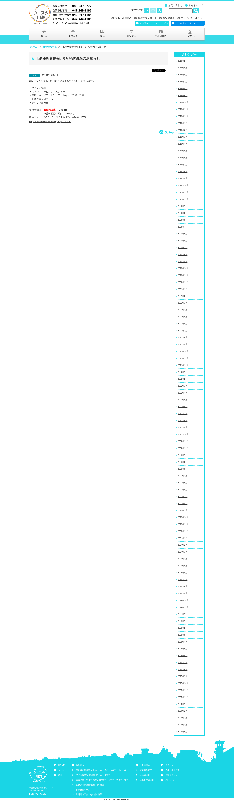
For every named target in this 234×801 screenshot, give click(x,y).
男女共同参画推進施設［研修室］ (91, 785)
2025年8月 (182, 669)
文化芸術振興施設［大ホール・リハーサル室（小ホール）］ (103, 770)
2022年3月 (182, 386)
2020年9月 (182, 261)
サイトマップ (196, 5)
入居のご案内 (146, 775)
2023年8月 (182, 503)
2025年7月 (182, 662)
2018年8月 (182, 88)
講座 (60, 775)
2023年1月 (182, 455)
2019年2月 (182, 130)
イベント (62, 770)
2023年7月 (182, 496)
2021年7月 (182, 331)
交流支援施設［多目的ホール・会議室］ (94, 775)
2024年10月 (183, 600)
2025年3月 (182, 635)
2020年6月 (182, 240)
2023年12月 (183, 531)
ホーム (33, 46)
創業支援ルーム (83, 790)
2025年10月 (183, 683)
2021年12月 (183, 365)
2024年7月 (182, 579)
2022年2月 (182, 379)
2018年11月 (183, 109)
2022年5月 (182, 400)
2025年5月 (182, 648)
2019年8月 (182, 171)
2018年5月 (182, 68)
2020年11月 (183, 275)
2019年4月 (182, 144)
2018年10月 (183, 102)
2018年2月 (182, 61)
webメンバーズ (187, 23)
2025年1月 (182, 621)
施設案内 (80, 765)
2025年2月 (182, 628)
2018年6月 (182, 75)
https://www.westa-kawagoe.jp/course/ (50, 121)
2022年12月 (183, 448)
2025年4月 (182, 642)
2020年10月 (183, 268)
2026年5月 (182, 732)
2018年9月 (182, 95)
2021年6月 (182, 324)
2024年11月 (183, 607)
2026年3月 (182, 718)
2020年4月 (182, 227)
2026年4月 (182, 725)
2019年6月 (182, 158)
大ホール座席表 (123, 18)
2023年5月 (182, 483)
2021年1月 (182, 289)
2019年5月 (182, 151)
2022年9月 (182, 427)
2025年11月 (183, 690)
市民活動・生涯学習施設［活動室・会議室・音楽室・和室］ (103, 780)
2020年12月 (183, 282)
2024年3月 (182, 552)
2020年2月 (182, 213)
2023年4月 (182, 476)
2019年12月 (183, 199)
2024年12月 (183, 614)
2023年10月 (183, 517)
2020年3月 (182, 220)
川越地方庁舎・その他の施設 (89, 794)
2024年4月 (182, 559)
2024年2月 (182, 545)
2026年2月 (182, 711)
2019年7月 (182, 165)
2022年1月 (182, 372)
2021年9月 (182, 344)
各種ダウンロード (147, 18)
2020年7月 (182, 247)
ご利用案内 (145, 765)
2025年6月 (182, 655)
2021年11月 (183, 358)
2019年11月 (183, 192)
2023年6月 (182, 490)
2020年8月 (182, 254)
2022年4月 (182, 393)
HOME (61, 765)
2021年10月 (183, 351)
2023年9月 (182, 510)
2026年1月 (182, 704)
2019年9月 (182, 178)
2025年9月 (182, 676)
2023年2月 (182, 462)
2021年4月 (182, 310)
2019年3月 (182, 137)
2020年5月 (182, 234)
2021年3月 (182, 303)
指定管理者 (169, 18)
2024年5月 (182, 566)
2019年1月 (182, 123)
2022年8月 (182, 420)
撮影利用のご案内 (148, 780)
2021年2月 (182, 296)
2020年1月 (182, 206)
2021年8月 (182, 337)
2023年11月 (183, 524)
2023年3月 (182, 469)
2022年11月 (183, 441)
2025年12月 (183, 697)
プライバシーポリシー (193, 18)
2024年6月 (182, 573)
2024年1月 (182, 538)
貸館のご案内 (146, 770)
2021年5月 (182, 317)
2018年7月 (182, 82)
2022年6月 (182, 406)
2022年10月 (183, 434)
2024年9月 (182, 593)
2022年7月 (182, 413)
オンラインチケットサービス (154, 23)
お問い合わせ (175, 5)
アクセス (169, 765)
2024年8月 (182, 586)
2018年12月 (183, 116)
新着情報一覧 (50, 46)
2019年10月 (183, 185)
